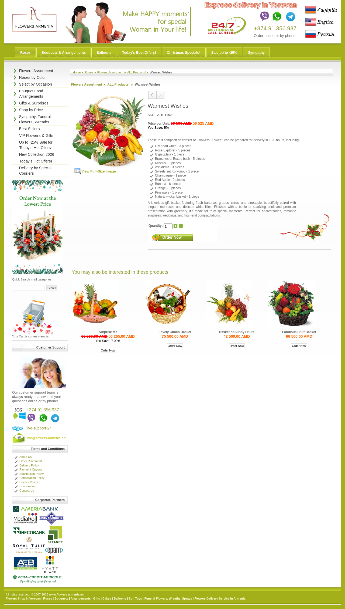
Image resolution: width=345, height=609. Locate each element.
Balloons (103, 52)
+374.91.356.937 (275, 28)
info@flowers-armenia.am (46, 438)
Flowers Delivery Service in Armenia (219, 598)
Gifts (96, 598)
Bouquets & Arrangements (64, 52)
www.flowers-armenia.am (67, 594)
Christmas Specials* (184, 52)
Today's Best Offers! (139, 52)
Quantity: (156, 226)
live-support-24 (38, 428)
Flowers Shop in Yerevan (23, 598)
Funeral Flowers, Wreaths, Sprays (168, 598)
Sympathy (256, 52)
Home (77, 72)
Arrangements (81, 598)
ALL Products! (136, 72)
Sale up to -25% (224, 52)
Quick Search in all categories (31, 279)
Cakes (106, 598)
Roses (25, 52)
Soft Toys (135, 598)
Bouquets (61, 598)
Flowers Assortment (110, 72)
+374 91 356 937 (42, 410)
